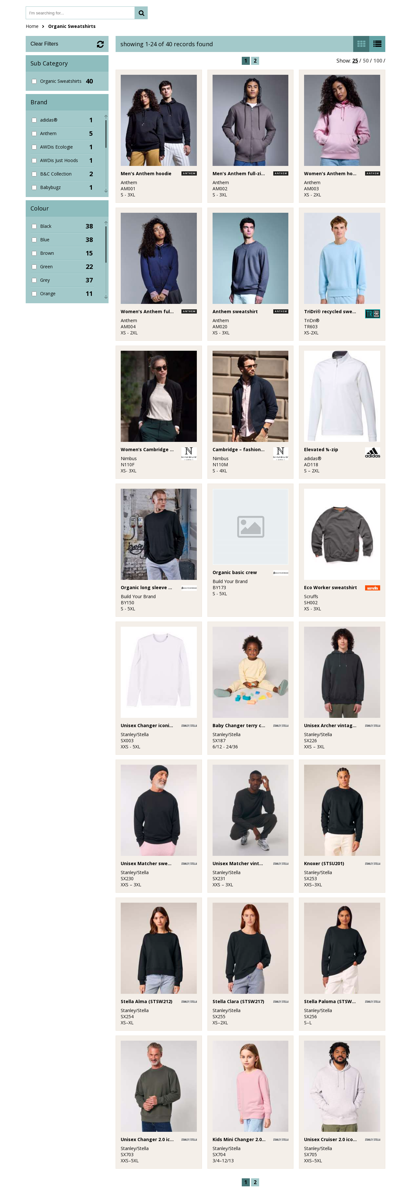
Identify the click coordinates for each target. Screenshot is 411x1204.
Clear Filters (44, 44)
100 (377, 60)
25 (355, 60)
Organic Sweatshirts (72, 26)
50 (366, 60)
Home (32, 26)
